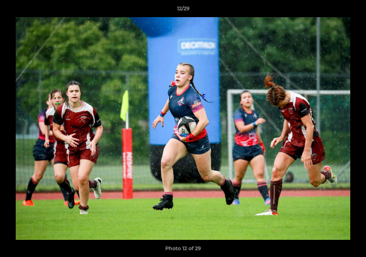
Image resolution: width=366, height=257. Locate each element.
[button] (353, 10)
